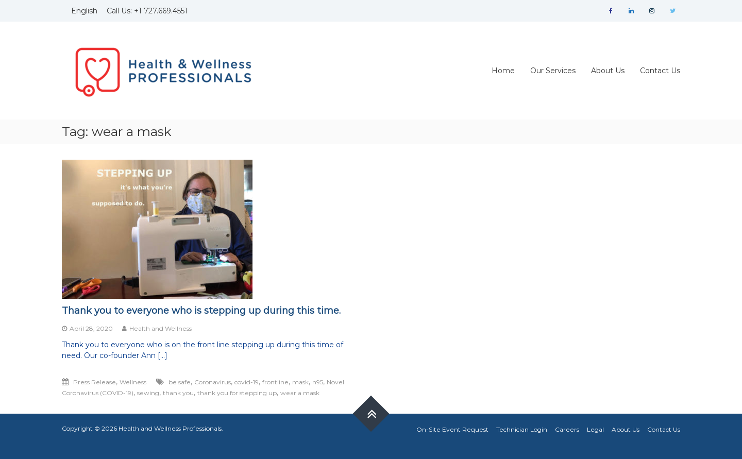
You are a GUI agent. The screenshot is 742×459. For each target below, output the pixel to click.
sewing (148, 393)
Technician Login (521, 429)
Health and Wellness (160, 328)
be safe (179, 382)
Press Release (94, 382)
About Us (608, 70)
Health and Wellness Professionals (170, 428)
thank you (178, 393)
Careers (567, 429)
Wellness (133, 382)
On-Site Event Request (452, 429)
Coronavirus (212, 382)
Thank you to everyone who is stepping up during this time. (201, 310)
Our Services (553, 70)
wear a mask (299, 393)
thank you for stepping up (237, 393)
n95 (317, 382)
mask (300, 382)
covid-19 (246, 382)
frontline (275, 382)
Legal (595, 429)
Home (503, 70)
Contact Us (660, 70)
